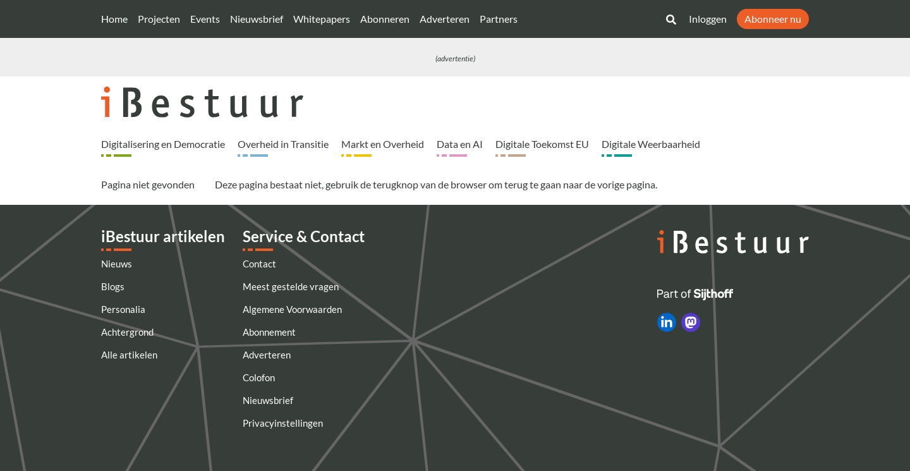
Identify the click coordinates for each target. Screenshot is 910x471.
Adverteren (445, 19)
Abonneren (385, 19)
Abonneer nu (772, 19)
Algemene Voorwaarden (292, 309)
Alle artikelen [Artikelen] (129, 354)
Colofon (259, 377)
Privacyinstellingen (283, 423)
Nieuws (116, 263)
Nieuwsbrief (256, 19)
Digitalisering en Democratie (163, 144)
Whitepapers (321, 19)
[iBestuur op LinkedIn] (666, 322)
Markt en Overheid (382, 144)
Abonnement (269, 332)
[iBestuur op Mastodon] (690, 322)
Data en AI (460, 144)
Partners (499, 19)
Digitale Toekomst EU (542, 144)
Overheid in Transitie (283, 144)
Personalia (123, 309)
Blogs (112, 286)
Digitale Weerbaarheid (651, 144)
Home (114, 19)
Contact (259, 263)
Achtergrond (127, 332)
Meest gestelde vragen (291, 286)
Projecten (159, 19)
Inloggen (708, 19)
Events (205, 19)
